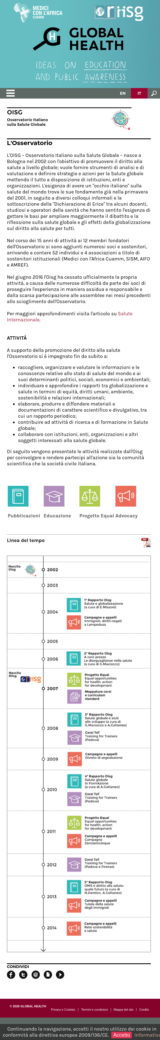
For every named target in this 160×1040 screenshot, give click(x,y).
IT (139, 93)
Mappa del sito (124, 1009)
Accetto (121, 1035)
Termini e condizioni (94, 1009)
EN (123, 93)
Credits (144, 1009)
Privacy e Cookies (63, 1009)
